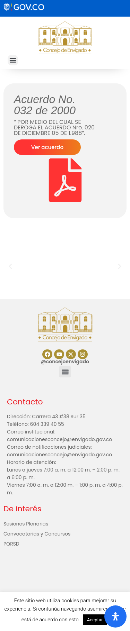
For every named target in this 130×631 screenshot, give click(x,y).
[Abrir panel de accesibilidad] (115, 616)
